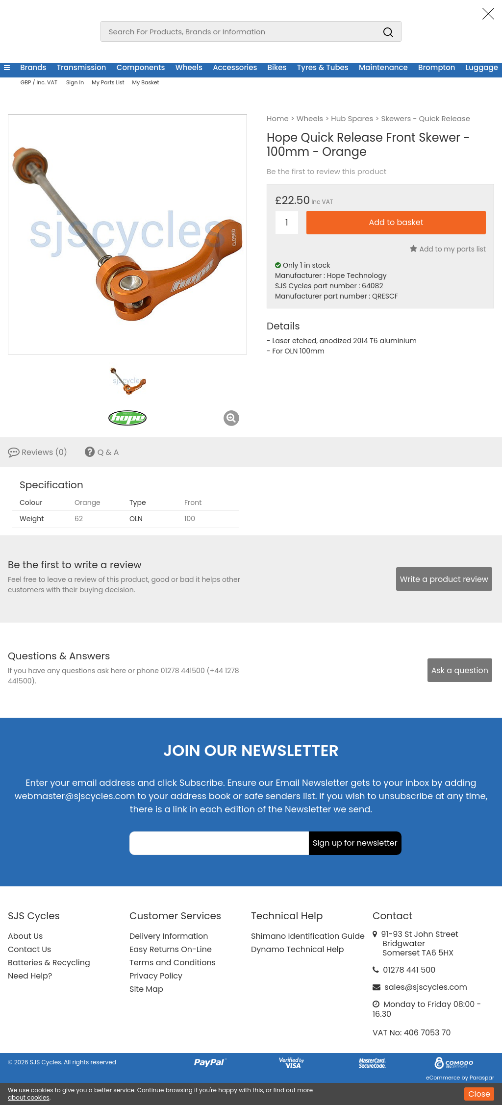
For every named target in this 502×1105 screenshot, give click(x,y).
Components (141, 67)
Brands (33, 67)
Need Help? (30, 975)
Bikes (277, 67)
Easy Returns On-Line (170, 949)
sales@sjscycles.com (425, 987)
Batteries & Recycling (49, 962)
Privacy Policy (155, 975)
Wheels (189, 67)
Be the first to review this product (326, 171)
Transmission (81, 67)
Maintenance (383, 67)
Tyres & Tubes (323, 67)
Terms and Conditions (172, 962)
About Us (25, 936)
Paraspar (482, 1077)
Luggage (482, 67)
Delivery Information (168, 936)
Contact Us (29, 949)
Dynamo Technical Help (297, 949)
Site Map (146, 989)
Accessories (235, 67)
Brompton (436, 67)
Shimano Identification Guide (308, 936)
